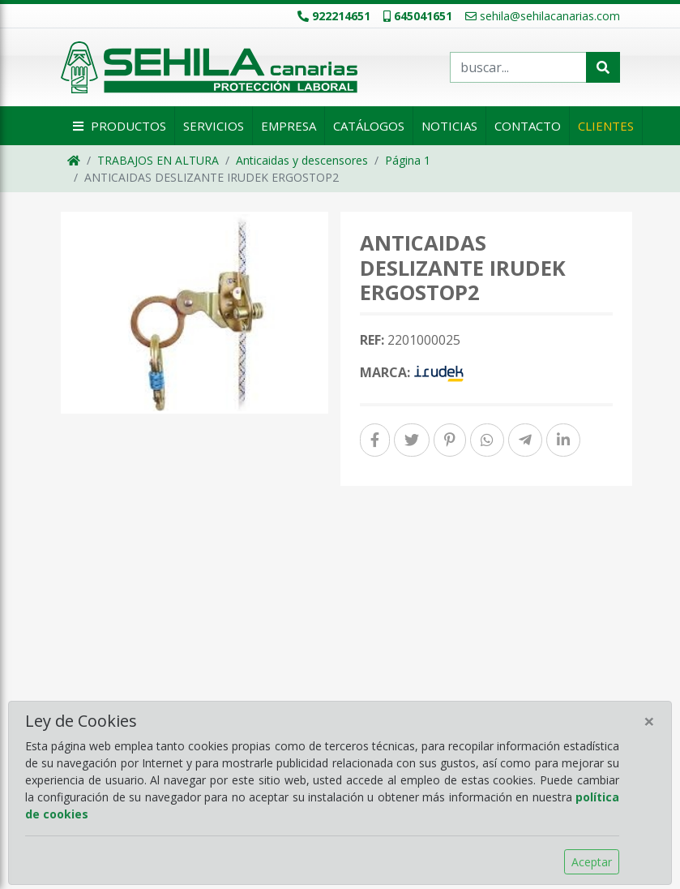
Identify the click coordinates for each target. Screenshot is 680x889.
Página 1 (407, 160)
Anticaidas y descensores (302, 160)
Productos (117, 126)
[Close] (649, 721)
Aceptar (591, 862)
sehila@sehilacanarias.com (542, 16)
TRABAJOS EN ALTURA (158, 160)
